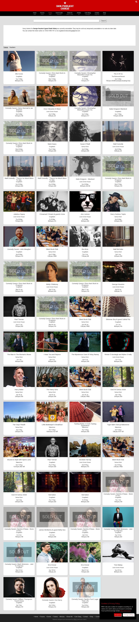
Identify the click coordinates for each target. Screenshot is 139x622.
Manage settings (128, 615)
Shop (104, 13)
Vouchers (12, 47)
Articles (79, 13)
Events (49, 616)
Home (34, 13)
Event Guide (59, 13)
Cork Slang (88, 13)
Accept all (118, 615)
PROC (75, 619)
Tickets (50, 13)
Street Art (69, 13)
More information (125, 611)
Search (103, 20)
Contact (97, 13)
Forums (42, 13)
